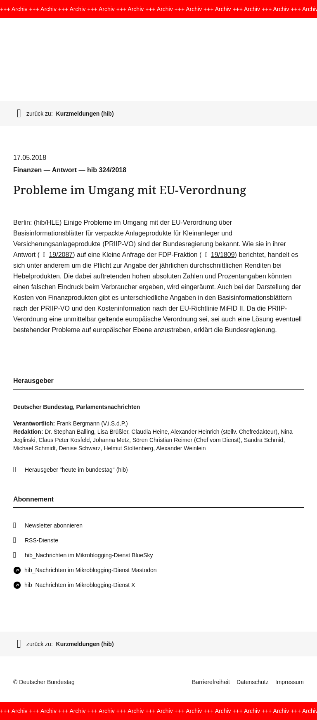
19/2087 (56, 254)
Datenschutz (253, 682)
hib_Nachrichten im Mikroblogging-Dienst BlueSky (89, 555)
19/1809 (217, 254)
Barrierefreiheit (211, 682)
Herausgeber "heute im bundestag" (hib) (76, 469)
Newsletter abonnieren (54, 525)
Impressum (289, 682)
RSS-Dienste (41, 540)
